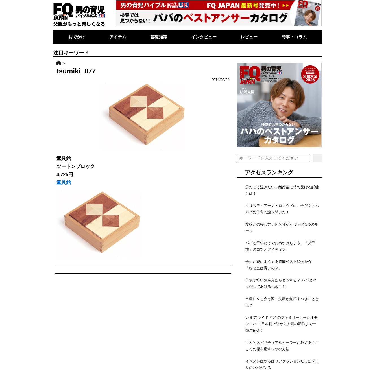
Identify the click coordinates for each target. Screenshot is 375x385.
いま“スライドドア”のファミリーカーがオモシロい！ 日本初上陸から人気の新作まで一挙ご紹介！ (281, 324)
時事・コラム (294, 36)
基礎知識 (158, 36)
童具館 (63, 182)
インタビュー (204, 36)
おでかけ (76, 36)
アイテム (117, 36)
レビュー (249, 36)
